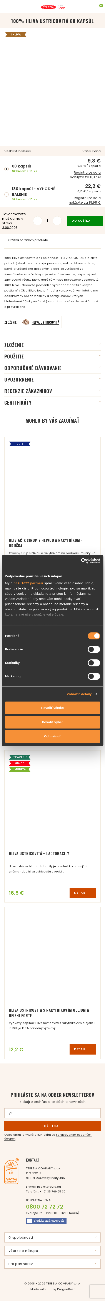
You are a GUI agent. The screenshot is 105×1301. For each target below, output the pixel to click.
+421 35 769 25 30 (53, 1191)
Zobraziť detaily (79, 694)
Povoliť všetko (52, 708)
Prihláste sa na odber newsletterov (52, 1097)
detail (83, 893)
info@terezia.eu (49, 1187)
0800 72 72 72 (44, 1207)
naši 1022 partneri (28, 583)
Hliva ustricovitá (45, 322)
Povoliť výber (52, 722)
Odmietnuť (52, 736)
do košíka (85, 221)
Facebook (45, 1221)
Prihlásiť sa (52, 1126)
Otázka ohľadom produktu (26, 240)
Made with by (52, 1289)
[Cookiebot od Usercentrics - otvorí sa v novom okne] (81, 561)
